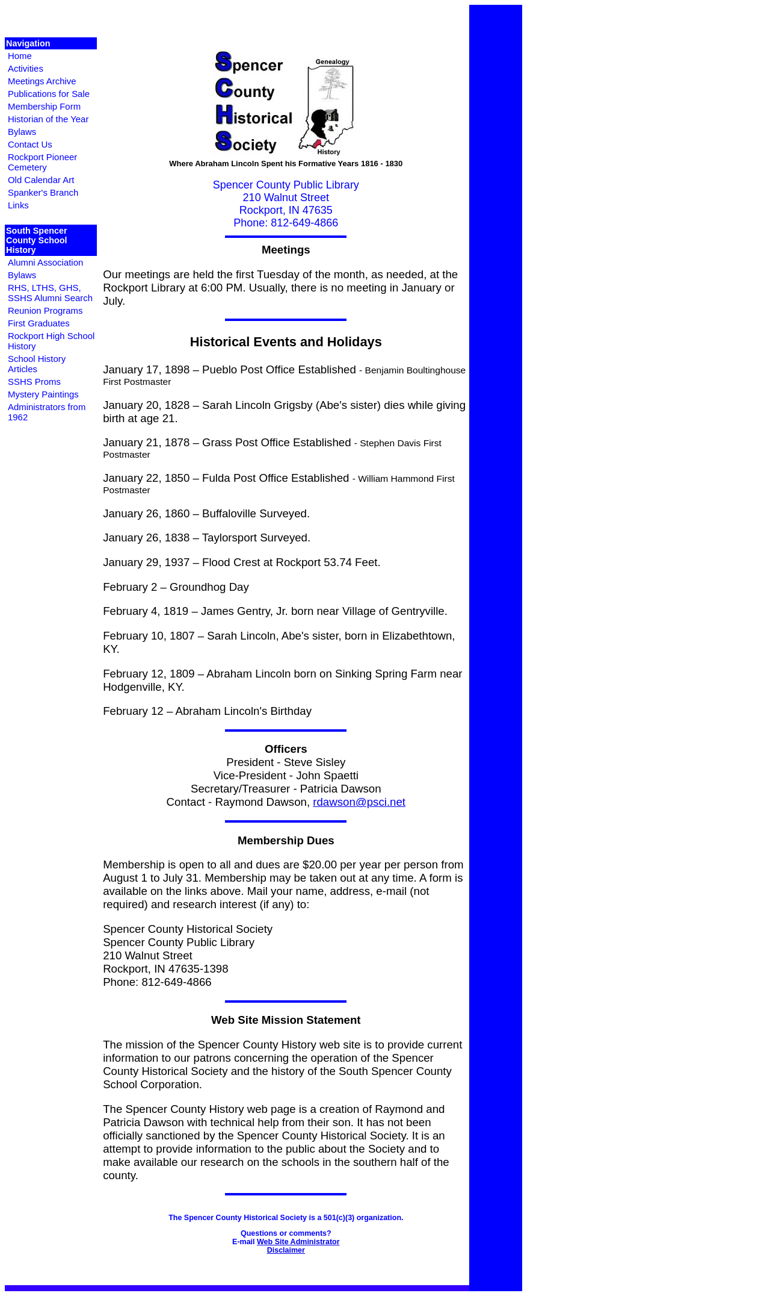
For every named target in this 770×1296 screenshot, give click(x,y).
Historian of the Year (48, 119)
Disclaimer (286, 1250)
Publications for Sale (49, 94)
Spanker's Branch (43, 192)
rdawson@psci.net (359, 802)
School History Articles (37, 364)
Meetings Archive (42, 81)
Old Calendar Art (41, 180)
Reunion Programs (45, 310)
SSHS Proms (34, 381)
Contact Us (30, 144)
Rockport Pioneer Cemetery (42, 162)
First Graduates (39, 323)
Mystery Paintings (43, 394)
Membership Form (44, 106)
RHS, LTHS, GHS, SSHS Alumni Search (50, 292)
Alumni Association (45, 262)
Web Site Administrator (298, 1242)
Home (20, 56)
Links (18, 205)
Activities (25, 68)
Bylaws (22, 131)
